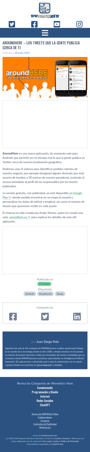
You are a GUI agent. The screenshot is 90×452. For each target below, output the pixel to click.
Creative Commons (62, 438)
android (30, 293)
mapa (61, 293)
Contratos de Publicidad (45, 424)
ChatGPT (45, 405)
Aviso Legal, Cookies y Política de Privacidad (60, 441)
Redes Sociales (45, 401)
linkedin (58, 365)
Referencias (45, 427)
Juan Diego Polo (47, 341)
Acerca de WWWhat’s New (45, 414)
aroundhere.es (18, 217)
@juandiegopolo (44, 365)
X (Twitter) (44, 283)
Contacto (45, 420)
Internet (45, 396)
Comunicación (45, 388)
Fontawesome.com (49, 435)
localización (46, 293)
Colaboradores (45, 417)
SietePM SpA (57, 444)
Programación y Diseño (45, 392)
